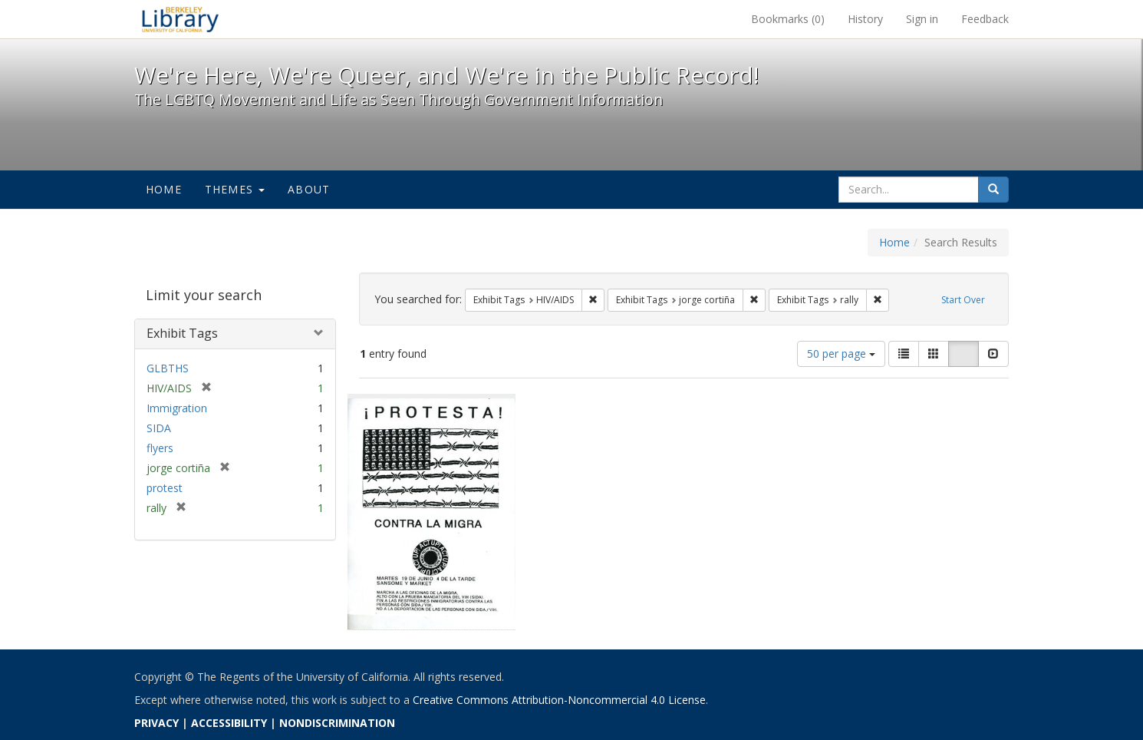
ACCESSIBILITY (229, 722)
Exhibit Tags (182, 333)
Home (164, 189)
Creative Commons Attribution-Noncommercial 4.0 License (559, 699)
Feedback (985, 19)
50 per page (841, 353)
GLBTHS (168, 368)
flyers (160, 448)
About (309, 189)
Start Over (963, 299)
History (865, 19)
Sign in (922, 19)
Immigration (177, 408)
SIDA (159, 428)
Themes (235, 189)
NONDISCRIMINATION (337, 722)
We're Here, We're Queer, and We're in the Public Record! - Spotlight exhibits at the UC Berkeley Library (180, 19)
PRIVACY (156, 722)
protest (165, 488)
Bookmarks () (788, 19)
